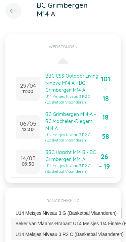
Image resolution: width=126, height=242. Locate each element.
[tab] (66, 213)
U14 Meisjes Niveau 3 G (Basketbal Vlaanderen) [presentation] (66, 213)
